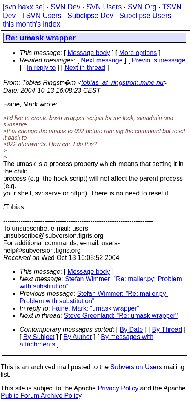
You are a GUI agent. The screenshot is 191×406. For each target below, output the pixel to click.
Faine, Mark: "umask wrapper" (95, 308)
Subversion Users (136, 367)
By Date (131, 329)
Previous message (159, 60)
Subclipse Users (145, 15)
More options (138, 52)
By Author (78, 336)
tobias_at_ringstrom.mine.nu (122, 82)
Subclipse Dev (90, 15)
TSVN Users (42, 15)
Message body (88, 52)
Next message (101, 60)
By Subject (38, 336)
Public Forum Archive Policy (41, 395)
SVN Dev (65, 7)
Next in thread (84, 67)
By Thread (167, 329)
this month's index (31, 24)
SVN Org (142, 7)
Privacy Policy (118, 388)
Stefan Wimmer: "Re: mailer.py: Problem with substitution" (94, 297)
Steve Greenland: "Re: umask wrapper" (121, 315)
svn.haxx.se (24, 7)
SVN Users (104, 7)
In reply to (41, 67)
